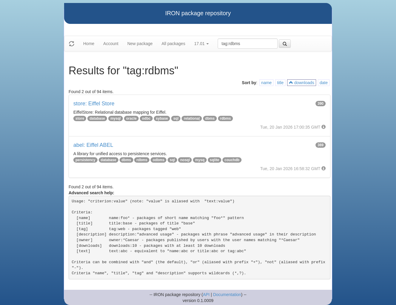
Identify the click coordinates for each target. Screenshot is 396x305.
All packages (173, 43)
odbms (158, 160)
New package (140, 43)
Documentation (227, 294)
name (266, 82)
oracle (131, 118)
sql (175, 118)
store (79, 118)
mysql (115, 118)
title (280, 82)
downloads (301, 82)
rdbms (225, 118)
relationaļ (191, 118)
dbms (210, 118)
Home (88, 43)
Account (110, 43)
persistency (85, 160)
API (206, 294)
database (97, 118)
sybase (162, 118)
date (324, 82)
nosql (185, 160)
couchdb (232, 160)
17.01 (201, 43)
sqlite (214, 160)
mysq (199, 160)
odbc (146, 118)
